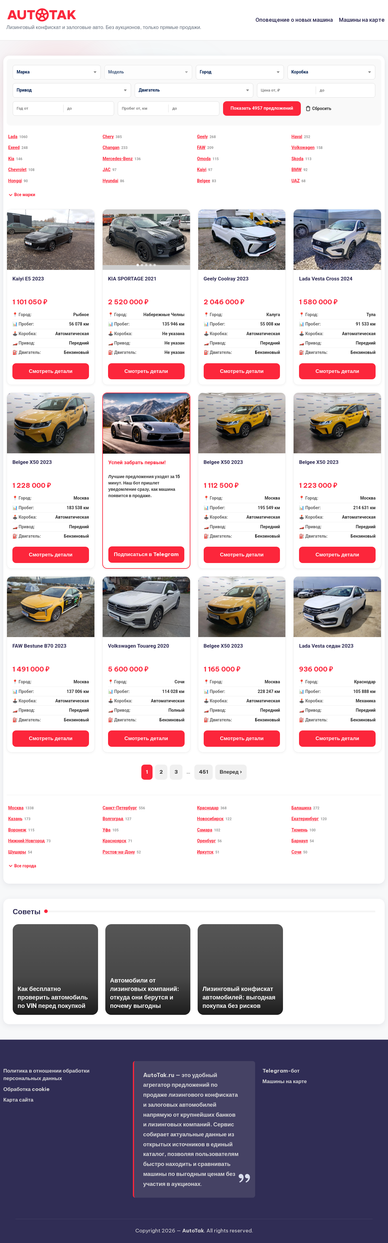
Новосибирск (210, 818)
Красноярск (114, 840)
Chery (108, 136)
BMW (296, 169)
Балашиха (301, 807)
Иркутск (205, 852)
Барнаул (299, 840)
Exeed (14, 147)
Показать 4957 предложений (262, 108)
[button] (21, 195)
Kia (11, 158)
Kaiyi (201, 169)
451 (203, 772)
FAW (201, 147)
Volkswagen (302, 147)
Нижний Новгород (26, 840)
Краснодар (208, 807)
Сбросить (318, 108)
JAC (106, 169)
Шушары (17, 852)
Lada (12, 136)
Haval (296, 136)
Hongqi (15, 180)
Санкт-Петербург (120, 807)
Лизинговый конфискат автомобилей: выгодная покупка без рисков (238, 997)
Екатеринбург (305, 818)
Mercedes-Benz (118, 158)
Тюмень (299, 829)
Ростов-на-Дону (119, 852)
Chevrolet (17, 169)
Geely (202, 136)
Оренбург (206, 840)
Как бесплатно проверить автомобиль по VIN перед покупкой (53, 997)
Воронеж (17, 829)
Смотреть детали (50, 371)
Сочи (296, 852)
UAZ (295, 180)
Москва (16, 807)
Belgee (203, 180)
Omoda (204, 158)
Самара (204, 829)
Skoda (297, 158)
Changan (111, 147)
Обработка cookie (26, 1089)
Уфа (106, 829)
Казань (15, 818)
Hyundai (110, 180)
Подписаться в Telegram (146, 554)
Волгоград (113, 818)
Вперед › (231, 772)
